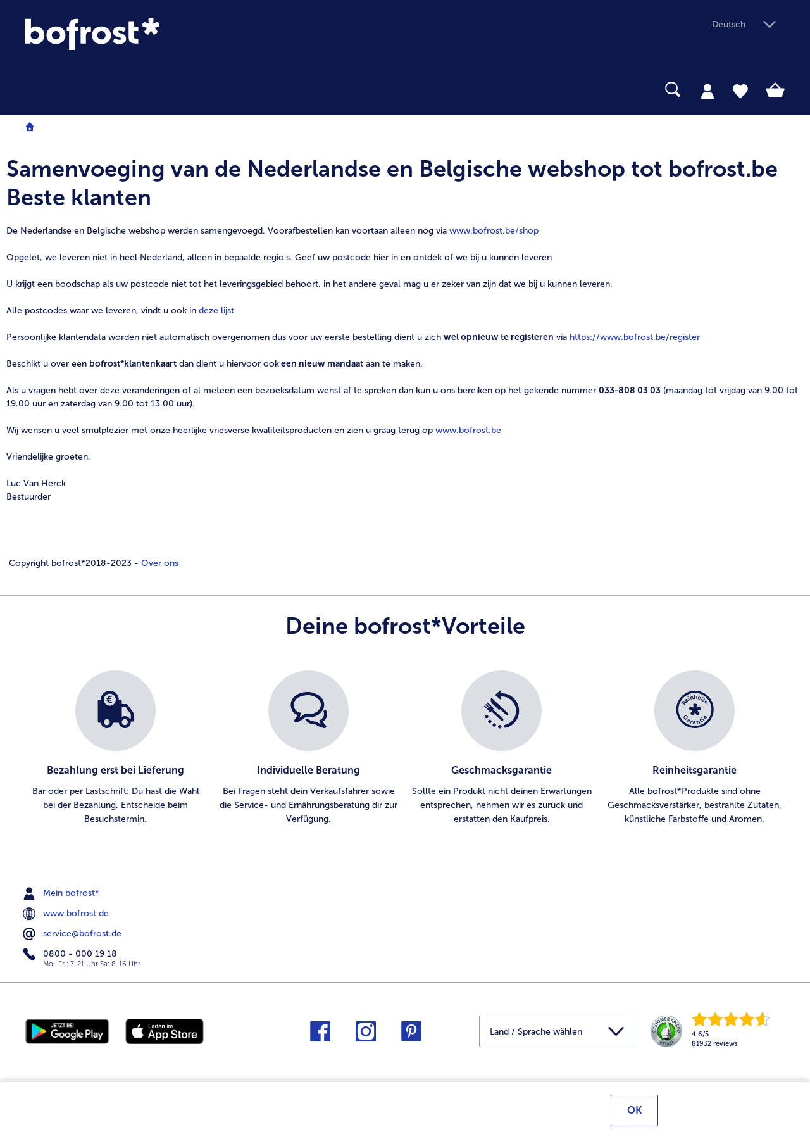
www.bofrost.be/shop (494, 230)
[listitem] (115, 748)
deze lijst (216, 310)
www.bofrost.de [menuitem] (67, 913)
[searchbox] (33, 89)
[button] (748, 25)
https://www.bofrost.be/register (635, 337)
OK (634, 1112)
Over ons (158, 563)
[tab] (707, 90)
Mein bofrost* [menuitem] (62, 893)
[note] (405, 362)
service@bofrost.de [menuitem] (73, 934)
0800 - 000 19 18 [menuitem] (71, 954)
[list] (405, 748)
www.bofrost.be (468, 430)
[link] (139, 34)
